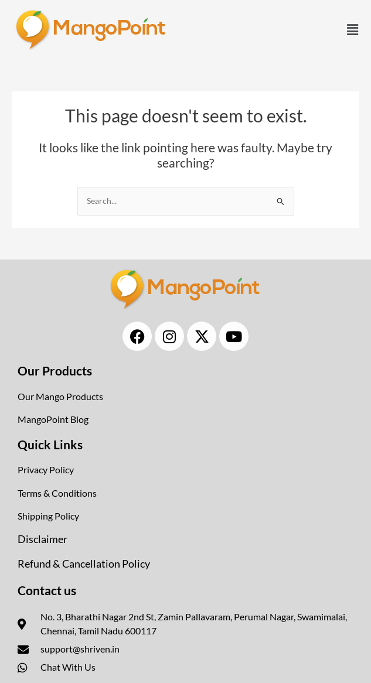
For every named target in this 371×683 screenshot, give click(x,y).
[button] (352, 29)
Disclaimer (42, 538)
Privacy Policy (46, 469)
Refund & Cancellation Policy (84, 563)
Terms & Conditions (57, 492)
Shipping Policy (48, 515)
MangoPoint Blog (53, 419)
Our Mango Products (60, 396)
